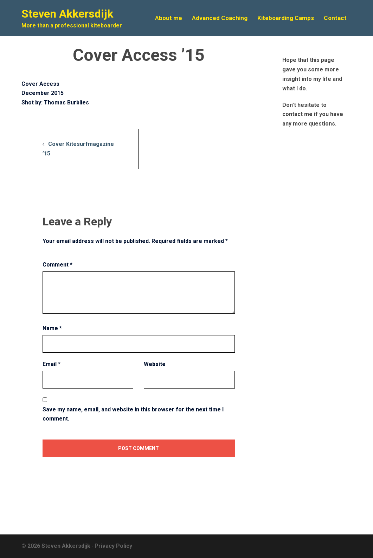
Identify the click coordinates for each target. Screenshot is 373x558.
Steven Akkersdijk (67, 13)
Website (155, 364)
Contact (335, 17)
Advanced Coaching (219, 17)
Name (52, 328)
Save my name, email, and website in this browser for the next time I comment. (133, 414)
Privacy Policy (113, 546)
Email (51, 364)
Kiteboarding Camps (285, 17)
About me (168, 17)
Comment (57, 264)
